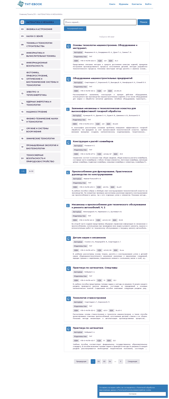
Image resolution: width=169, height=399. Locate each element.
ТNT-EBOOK (30, 3)
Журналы (123, 4)
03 (104, 361)
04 (110, 361)
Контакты (137, 4)
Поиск (143, 22)
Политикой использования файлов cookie (134, 390)
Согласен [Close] (132, 394)
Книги (112, 4)
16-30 (31, 171)
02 (99, 361)
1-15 (22, 171)
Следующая (132, 361)
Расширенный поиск (75, 28)
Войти (148, 4)
